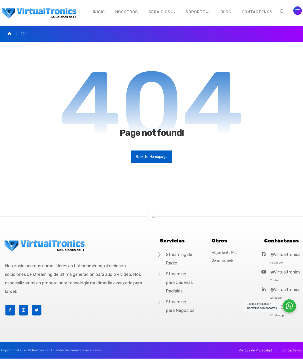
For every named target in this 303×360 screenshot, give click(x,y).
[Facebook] (10, 311)
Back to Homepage (151, 157)
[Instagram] (23, 311)
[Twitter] (36, 311)
